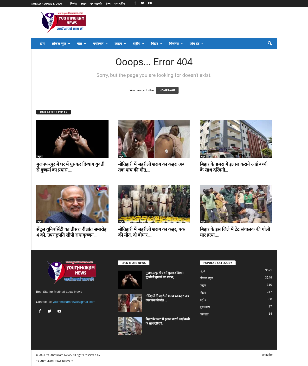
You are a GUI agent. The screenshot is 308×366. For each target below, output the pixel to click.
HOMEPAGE (167, 90)
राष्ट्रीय (138, 43)
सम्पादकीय (119, 3)
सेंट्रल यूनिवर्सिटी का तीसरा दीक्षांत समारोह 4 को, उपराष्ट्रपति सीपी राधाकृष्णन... (71, 232)
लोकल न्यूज (61, 43)
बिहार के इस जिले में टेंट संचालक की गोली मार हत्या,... (235, 232)
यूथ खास (205, 307)
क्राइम (84, 3)
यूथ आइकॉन (96, 3)
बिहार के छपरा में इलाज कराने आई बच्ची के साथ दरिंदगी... (234, 167)
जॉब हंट (197, 43)
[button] (269, 43)
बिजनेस (73, 3)
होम (42, 43)
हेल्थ (108, 3)
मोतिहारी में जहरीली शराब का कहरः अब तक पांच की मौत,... (151, 167)
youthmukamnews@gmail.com (74, 302)
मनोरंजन (100, 43)
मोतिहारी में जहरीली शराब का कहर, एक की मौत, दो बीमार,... (151, 232)
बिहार (156, 43)
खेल (81, 43)
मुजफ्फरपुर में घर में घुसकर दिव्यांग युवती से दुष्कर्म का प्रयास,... (70, 167)
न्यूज (39, 156)
